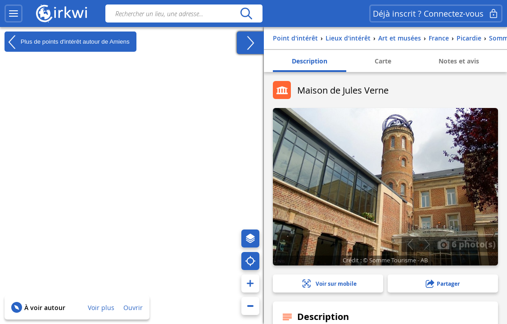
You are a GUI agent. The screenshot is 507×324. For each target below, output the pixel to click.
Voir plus (101, 307)
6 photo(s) (466, 244)
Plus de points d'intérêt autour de (67, 42)
